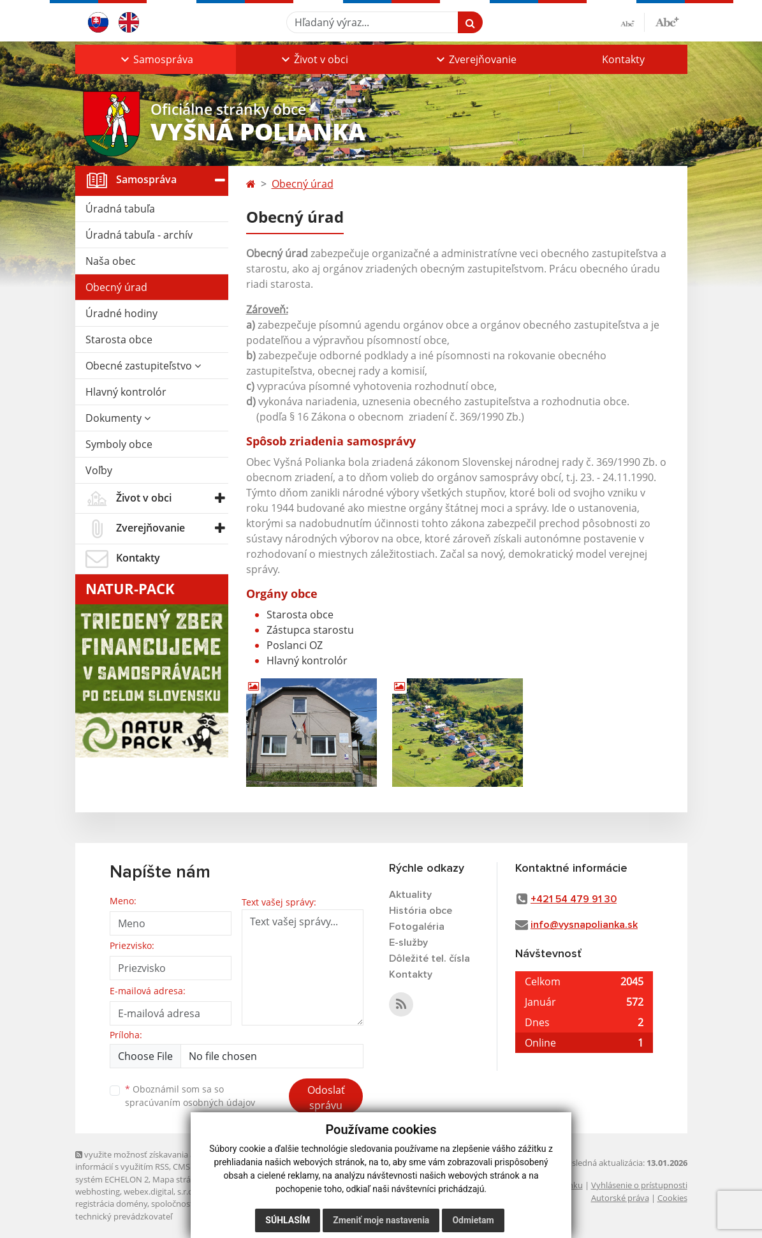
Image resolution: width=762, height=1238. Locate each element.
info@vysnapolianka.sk (584, 925)
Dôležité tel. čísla (429, 958)
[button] (155, 59)
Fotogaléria (416, 926)
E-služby (408, 942)
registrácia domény (111, 1203)
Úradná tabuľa (120, 209)
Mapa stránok (178, 1179)
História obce (420, 911)
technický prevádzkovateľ (123, 1216)
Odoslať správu (326, 1097)
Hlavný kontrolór (125, 392)
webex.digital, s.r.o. (159, 1191)
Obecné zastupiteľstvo (143, 366)
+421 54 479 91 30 (574, 899)
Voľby (98, 470)
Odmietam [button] (473, 1220)
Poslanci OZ (295, 645)
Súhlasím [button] (287, 1220)
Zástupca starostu (310, 630)
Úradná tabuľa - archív (139, 235)
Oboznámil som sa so (190, 1095)
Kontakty (623, 59)
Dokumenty (117, 418)
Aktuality (410, 895)
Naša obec (110, 261)
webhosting (97, 1191)
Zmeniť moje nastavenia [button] (381, 1220)
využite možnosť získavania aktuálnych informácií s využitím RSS (153, 1160)
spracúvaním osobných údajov (190, 1102)
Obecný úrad (116, 287)
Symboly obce (118, 444)
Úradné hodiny (121, 313)
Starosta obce (118, 339)
